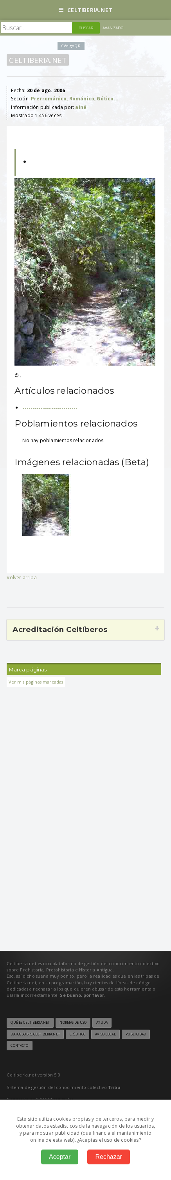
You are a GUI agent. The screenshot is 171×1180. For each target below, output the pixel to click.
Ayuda (102, 1022)
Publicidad (136, 1034)
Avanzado (113, 27)
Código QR (70, 45)
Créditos (77, 1034)
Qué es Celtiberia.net (30, 1022)
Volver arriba (21, 577)
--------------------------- (49, 407)
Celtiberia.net (85, 10)
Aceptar (59, 1156)
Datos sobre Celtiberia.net (35, 1034)
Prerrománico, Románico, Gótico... (75, 98)
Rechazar (108, 1156)
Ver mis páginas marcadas (36, 682)
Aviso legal (105, 1034)
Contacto (19, 1045)
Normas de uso (72, 1022)
